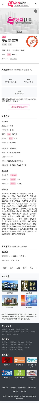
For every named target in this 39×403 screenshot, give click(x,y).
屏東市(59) (21, 342)
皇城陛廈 (17, 332)
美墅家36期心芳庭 (7, 332)
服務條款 (13, 387)
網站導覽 (15, 391)
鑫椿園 (33, 332)
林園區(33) (19, 347)
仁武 (11, 268)
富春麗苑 (4, 329)
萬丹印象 (11, 329)
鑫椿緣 (9, 334)
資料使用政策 (32, 387)
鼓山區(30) (13, 349)
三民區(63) (13, 342)
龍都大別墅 (24, 329)
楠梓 (25, 268)
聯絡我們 (23, 391)
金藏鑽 (18, 329)
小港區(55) (5, 344)
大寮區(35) (11, 347)
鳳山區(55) (29, 342)
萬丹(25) (20, 349)
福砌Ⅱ (28, 332)
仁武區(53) (13, 344)
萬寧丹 (4, 334)
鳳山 (31, 268)
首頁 (5, 268)
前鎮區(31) (5, 349)
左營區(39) (27, 344)
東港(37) (4, 347)
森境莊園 (15, 334)
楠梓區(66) (5, 342)
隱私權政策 (22, 387)
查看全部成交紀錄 (19, 107)
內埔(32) (27, 347)
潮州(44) (20, 344)
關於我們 (5, 387)
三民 (18, 268)
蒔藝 (22, 332)
